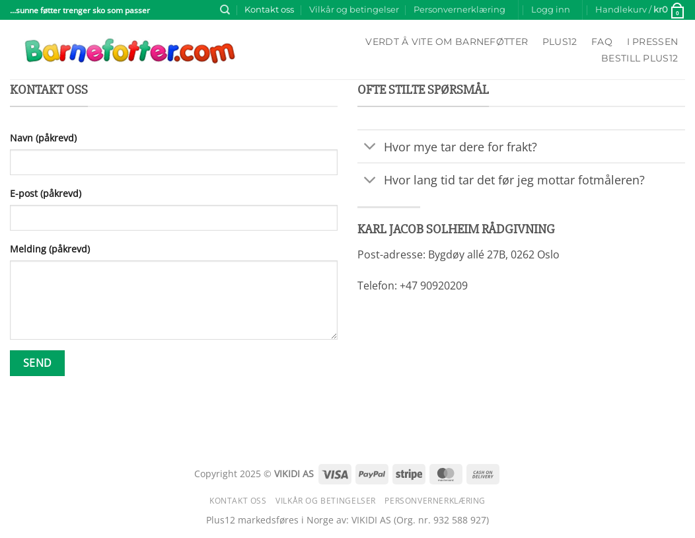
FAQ (601, 41)
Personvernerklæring (459, 10)
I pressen (652, 41)
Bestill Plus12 (639, 58)
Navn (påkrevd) (43, 138)
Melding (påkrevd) (50, 249)
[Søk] (225, 10)
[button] (550, 10)
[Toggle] (370, 148)
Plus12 (559, 41)
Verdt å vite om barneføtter (446, 41)
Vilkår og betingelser (354, 10)
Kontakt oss (269, 10)
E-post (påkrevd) (45, 193)
